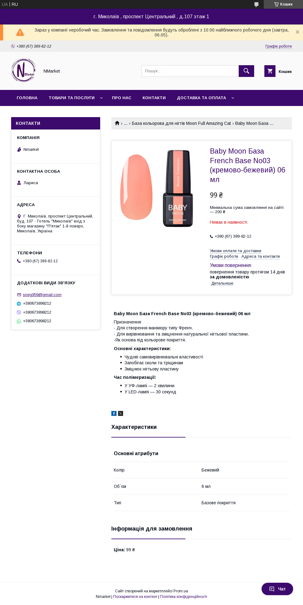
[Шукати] (246, 71)
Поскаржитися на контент (135, 596)
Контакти (154, 97)
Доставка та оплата (201, 97)
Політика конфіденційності (183, 596)
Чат (277, 589)
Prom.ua (180, 591)
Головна (27, 97)
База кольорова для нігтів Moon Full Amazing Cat (181, 123)
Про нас (121, 97)
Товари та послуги (72, 97)
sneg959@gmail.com (42, 294)
